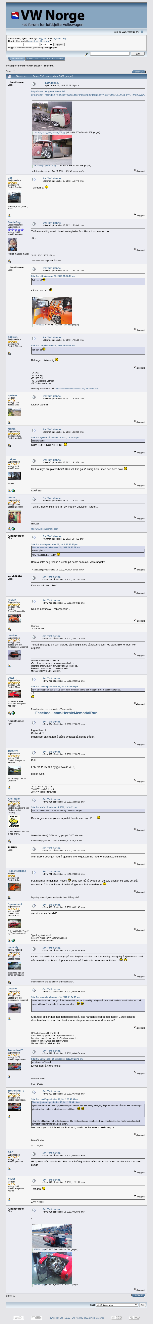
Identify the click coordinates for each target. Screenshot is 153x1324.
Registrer (57, 59)
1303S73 (13, 751)
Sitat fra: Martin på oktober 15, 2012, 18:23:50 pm (54, 544)
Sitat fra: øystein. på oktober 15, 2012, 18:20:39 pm (55, 437)
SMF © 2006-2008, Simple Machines (88, 1318)
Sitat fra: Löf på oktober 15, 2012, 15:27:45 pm (53, 276)
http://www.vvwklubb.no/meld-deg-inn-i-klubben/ (77, 389)
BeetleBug (14, 222)
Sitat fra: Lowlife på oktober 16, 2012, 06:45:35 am (54, 1099)
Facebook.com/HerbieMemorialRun (66, 713)
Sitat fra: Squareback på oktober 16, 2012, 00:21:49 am (57, 1059)
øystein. (13, 395)
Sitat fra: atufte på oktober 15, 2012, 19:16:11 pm (54, 807)
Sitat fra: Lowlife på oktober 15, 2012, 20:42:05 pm (54, 686)
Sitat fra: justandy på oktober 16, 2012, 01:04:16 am (55, 997)
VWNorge (11, 65)
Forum (21, 65)
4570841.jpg (38, 1285)
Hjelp (29, 59)
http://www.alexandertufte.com (44, 529)
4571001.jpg (38, 1249)
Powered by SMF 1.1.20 (59, 1318)
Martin (12, 428)
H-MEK (12, 599)
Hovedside (17, 59)
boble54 (13, 336)
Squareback (15, 904)
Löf (10, 177)
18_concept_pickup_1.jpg (44, 166)
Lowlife (12, 635)
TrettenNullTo (16, 1050)
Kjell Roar (14, 798)
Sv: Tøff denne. (52, 178)
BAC (10, 1152)
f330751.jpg (38, 325)
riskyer (12, 459)
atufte (11, 497)
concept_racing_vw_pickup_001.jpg (48, 132)
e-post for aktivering (38, 41)
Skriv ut (139, 72)
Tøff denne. (48, 65)
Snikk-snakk (33, 65)
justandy (13, 947)
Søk (37, 59)
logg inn (43, 38)
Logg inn (45, 59)
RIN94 (11, 1179)
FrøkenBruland (17, 870)
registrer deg (59, 38)
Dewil (11, 677)
